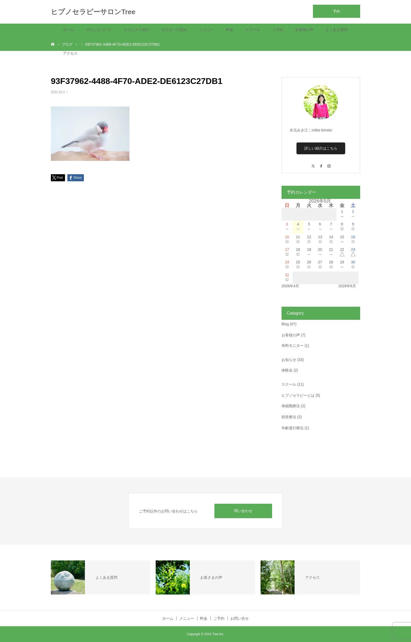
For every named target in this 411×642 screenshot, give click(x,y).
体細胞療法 (291, 406)
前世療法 (289, 417)
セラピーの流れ (174, 30)
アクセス (70, 53)
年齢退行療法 (293, 428)
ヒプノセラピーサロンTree (93, 12)
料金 (229, 30)
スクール (252, 30)
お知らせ (289, 360)
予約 (336, 11)
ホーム (68, 30)
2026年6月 (347, 286)
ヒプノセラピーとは (298, 395)
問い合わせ (243, 511)
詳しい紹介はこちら (320, 148)
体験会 (287, 370)
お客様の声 (304, 30)
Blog (285, 324)
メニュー (206, 30)
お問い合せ (239, 618)
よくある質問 (337, 30)
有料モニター (293, 345)
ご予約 (277, 30)
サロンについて (99, 30)
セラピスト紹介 (136, 30)
